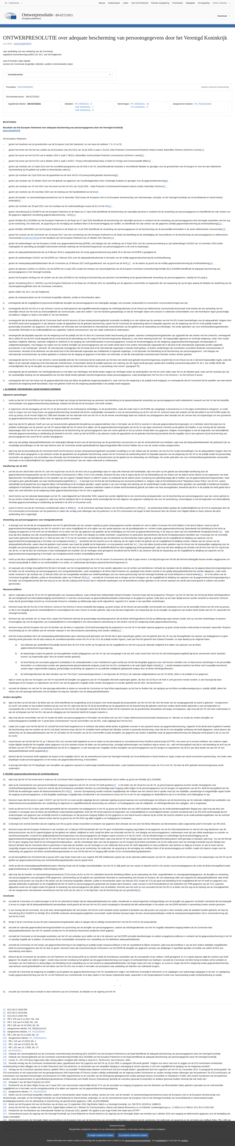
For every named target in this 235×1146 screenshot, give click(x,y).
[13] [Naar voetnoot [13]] (223, 229)
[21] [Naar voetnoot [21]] (75, 541)
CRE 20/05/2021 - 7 (84, 107)
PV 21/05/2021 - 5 (139, 107)
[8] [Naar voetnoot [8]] (97, 192)
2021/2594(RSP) (22, 44)
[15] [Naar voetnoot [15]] (128, 263)
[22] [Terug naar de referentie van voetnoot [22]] (4, 1091)
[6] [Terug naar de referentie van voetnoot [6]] (4, 1025)
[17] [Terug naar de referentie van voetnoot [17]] (4, 1060)
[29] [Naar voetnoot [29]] (138, 890)
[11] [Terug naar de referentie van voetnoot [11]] (4, 1041)
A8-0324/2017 (15, 1050)
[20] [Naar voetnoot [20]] (220, 531)
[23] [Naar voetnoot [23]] (88, 577)
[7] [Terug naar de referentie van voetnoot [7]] (4, 1028)
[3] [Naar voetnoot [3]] (150, 161)
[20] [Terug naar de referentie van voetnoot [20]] (4, 1082)
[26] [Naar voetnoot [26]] (46, 751)
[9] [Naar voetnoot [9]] (19, 200)
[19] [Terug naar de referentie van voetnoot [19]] (4, 1069)
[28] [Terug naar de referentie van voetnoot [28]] (4, 1120)
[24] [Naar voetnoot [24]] (119, 630)
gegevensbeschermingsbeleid (137, 1141)
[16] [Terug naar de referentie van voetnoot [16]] (4, 1057)
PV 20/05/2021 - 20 (140, 104)
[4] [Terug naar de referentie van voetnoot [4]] (4, 1019)
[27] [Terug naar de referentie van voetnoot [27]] (4, 1113)
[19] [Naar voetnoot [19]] (144, 508)
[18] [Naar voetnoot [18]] (74, 508)
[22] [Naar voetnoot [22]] (201, 574)
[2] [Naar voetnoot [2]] (142, 155)
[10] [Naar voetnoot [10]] (109, 206)
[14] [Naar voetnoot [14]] (112, 238)
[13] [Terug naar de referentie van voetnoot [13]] (4, 1047)
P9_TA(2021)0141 (38, 1038)
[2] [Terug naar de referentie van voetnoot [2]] (4, 1013)
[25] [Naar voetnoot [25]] (161, 665)
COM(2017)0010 (31, 238)
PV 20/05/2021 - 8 (83, 104)
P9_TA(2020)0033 (38, 1091)
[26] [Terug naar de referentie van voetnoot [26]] (4, 1110)
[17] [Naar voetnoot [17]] (75, 481)
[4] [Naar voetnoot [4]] (69, 169)
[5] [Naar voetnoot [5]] (117, 175)
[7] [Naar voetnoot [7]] (164, 186)
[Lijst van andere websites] (221, 3)
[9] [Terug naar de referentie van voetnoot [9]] (4, 1035)
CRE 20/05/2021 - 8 (84, 110)
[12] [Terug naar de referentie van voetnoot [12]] (4, 1044)
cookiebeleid (161, 1141)
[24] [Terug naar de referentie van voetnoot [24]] (4, 1104)
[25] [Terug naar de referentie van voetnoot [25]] (4, 1107)
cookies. (184, 1141)
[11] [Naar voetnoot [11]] (74, 215)
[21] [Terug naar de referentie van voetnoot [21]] (4, 1085)
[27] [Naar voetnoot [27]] (114, 785)
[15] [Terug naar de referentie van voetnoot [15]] (4, 1054)
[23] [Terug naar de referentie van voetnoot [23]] (4, 1095)
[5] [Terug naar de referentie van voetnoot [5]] (4, 1022)
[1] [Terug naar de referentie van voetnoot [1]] (4, 1009)
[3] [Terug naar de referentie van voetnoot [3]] (4, 1016)
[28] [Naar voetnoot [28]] (70, 791)
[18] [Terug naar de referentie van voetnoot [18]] (4, 1063)
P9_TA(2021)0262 (203, 104)
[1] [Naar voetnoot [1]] (203, 150)
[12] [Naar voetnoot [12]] (220, 223)
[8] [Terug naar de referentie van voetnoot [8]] (4, 1031)
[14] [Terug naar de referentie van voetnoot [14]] (4, 1050)
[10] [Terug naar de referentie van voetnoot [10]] (4, 1038)
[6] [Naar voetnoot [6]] (166, 181)
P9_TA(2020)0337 (36, 1031)
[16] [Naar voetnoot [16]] (211, 263)
